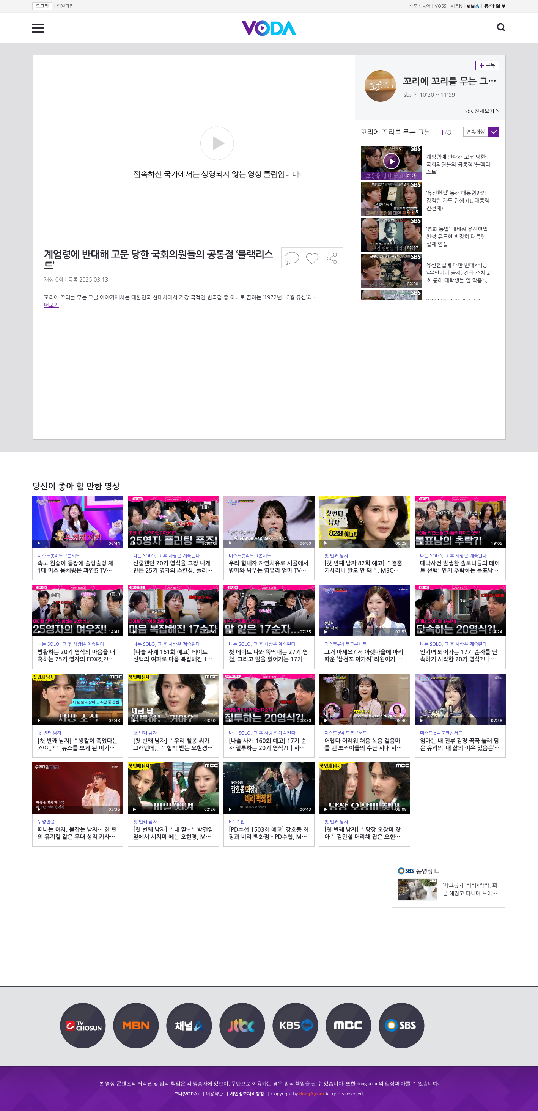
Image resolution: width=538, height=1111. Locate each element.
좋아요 (312, 257)
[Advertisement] (193, 339)
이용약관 (214, 1094)
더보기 (51, 305)
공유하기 (332, 257)
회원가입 (65, 6)
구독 (487, 65)
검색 (501, 27)
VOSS (441, 6)
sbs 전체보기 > (482, 111)
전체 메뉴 (38, 28)
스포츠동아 (419, 6)
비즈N (456, 6)
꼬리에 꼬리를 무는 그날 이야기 (464, 81)
